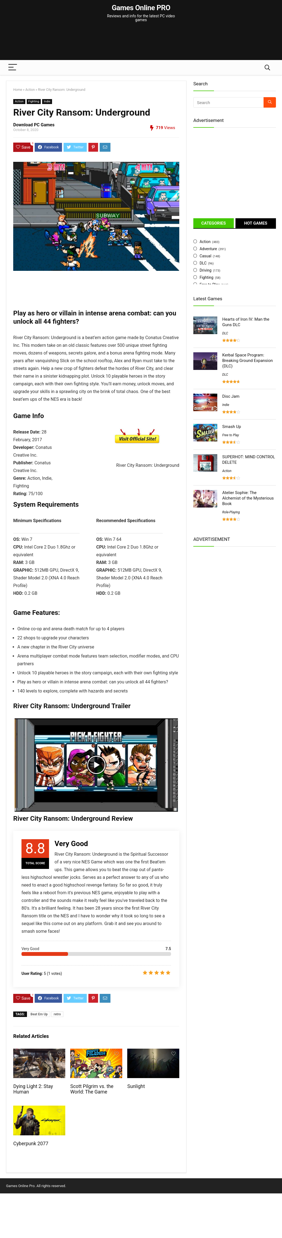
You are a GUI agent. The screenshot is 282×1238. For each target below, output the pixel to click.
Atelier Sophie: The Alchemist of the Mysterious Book (248, 498)
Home (17, 90)
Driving (206, 270)
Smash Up (231, 426)
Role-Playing (231, 512)
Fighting (33, 101)
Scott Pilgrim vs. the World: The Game (91, 1089)
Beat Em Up (39, 1014)
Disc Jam (230, 396)
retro (57, 1014)
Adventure (208, 249)
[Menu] (12, 67)
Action (30, 90)
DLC (203, 263)
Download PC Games (34, 124)
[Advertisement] (141, 38)
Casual (206, 256)
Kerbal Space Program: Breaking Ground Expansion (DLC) (247, 361)
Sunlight (136, 1086)
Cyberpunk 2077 (30, 1143)
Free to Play (230, 435)
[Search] (267, 67)
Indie (47, 101)
